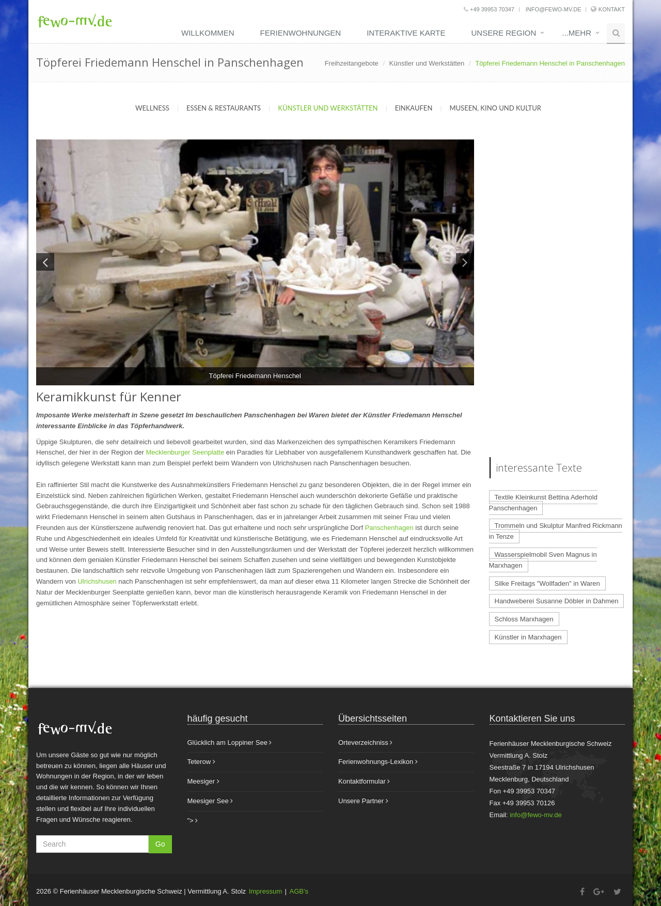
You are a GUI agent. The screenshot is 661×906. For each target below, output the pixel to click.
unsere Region (503, 32)
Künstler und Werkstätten (427, 63)
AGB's (299, 891)
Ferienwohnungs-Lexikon (378, 762)
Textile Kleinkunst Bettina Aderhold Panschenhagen (543, 502)
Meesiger (203, 781)
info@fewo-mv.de (552, 9)
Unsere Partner (363, 801)
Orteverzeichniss (365, 742)
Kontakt (612, 9)
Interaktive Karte (406, 32)
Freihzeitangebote (352, 63)
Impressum (265, 891)
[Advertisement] (557, 294)
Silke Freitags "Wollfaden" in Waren (547, 583)
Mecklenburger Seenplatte (185, 452)
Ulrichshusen (96, 581)
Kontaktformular (364, 781)
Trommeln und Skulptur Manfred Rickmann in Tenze (555, 531)
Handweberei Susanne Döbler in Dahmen (557, 601)
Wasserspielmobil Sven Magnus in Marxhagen (543, 560)
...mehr (576, 32)
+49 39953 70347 (489, 9)
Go (160, 844)
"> (192, 820)
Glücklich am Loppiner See (229, 742)
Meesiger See (210, 801)
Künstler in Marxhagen (528, 637)
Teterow (201, 762)
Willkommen (207, 32)
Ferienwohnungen (300, 32)
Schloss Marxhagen (524, 619)
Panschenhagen (389, 528)
